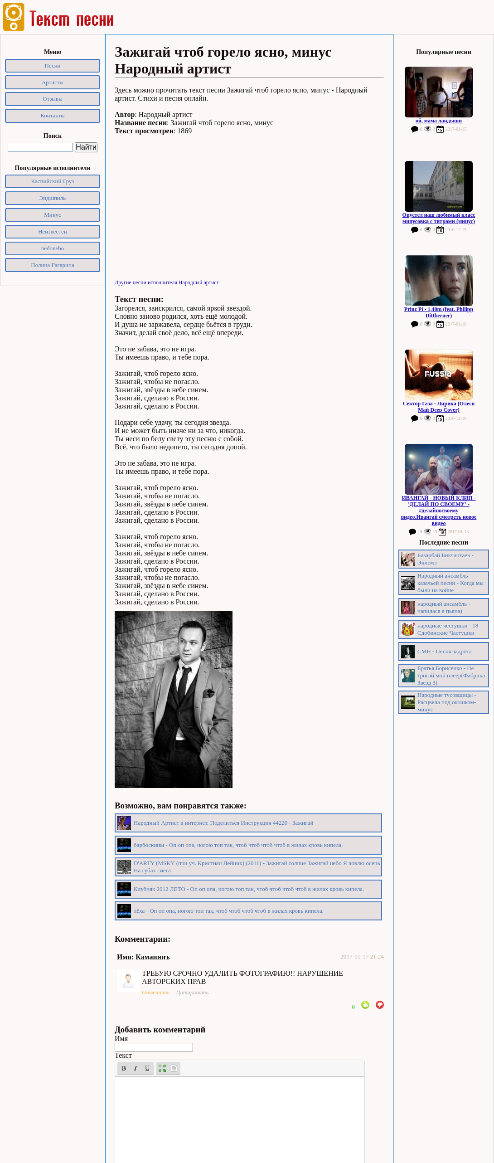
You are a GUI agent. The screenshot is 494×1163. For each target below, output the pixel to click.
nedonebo (52, 248)
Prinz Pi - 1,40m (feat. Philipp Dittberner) (438, 312)
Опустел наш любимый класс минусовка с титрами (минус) (438, 218)
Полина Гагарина (52, 265)
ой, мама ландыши (439, 120)
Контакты (52, 115)
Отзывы (53, 98)
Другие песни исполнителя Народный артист (167, 282)
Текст (123, 1055)
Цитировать (192, 992)
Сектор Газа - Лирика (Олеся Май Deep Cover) (439, 406)
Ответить (156, 992)
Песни (52, 65)
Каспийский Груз (52, 181)
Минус (52, 214)
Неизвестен (52, 231)
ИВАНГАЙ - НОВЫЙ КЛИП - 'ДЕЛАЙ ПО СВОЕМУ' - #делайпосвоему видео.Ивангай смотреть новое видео (439, 510)
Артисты (53, 82)
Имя (121, 1038)
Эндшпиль (52, 198)
